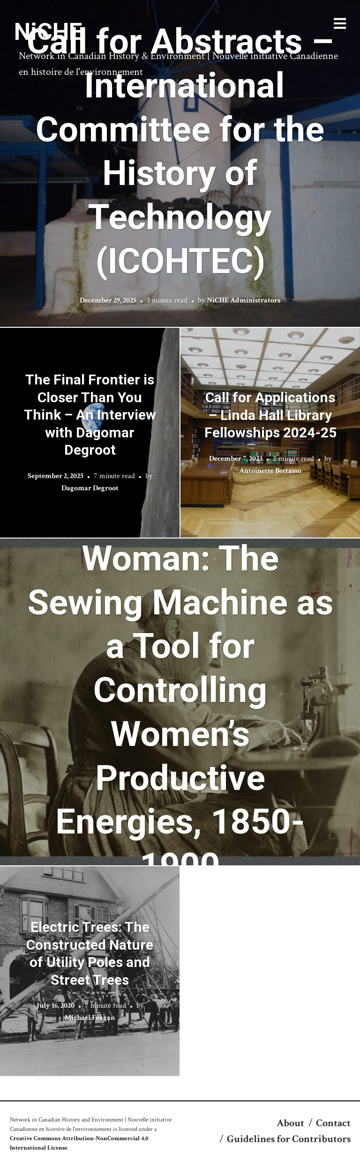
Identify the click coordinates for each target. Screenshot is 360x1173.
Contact (333, 1123)
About (290, 1123)
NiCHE (48, 31)
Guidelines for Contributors (289, 1139)
